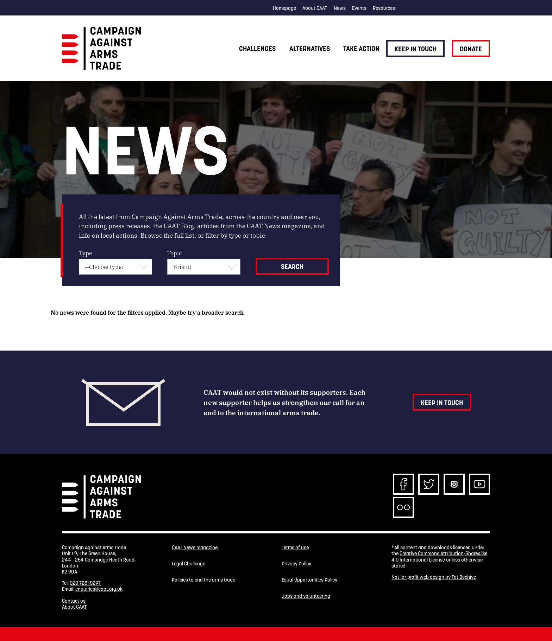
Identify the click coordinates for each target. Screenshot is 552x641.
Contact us (74, 601)
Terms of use (295, 548)
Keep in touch (415, 49)
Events (359, 8)
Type (85, 253)
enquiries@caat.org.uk (99, 589)
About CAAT (314, 8)
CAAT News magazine (195, 548)
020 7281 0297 (85, 583)
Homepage (284, 8)
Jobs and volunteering (306, 596)
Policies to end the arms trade (203, 580)
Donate (471, 49)
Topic (174, 253)
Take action (361, 48)
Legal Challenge (188, 564)
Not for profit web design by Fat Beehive (433, 577)
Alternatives (309, 48)
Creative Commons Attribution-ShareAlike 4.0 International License (439, 556)
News (340, 8)
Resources (384, 8)
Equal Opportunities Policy (309, 580)
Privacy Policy (296, 564)
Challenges (257, 48)
